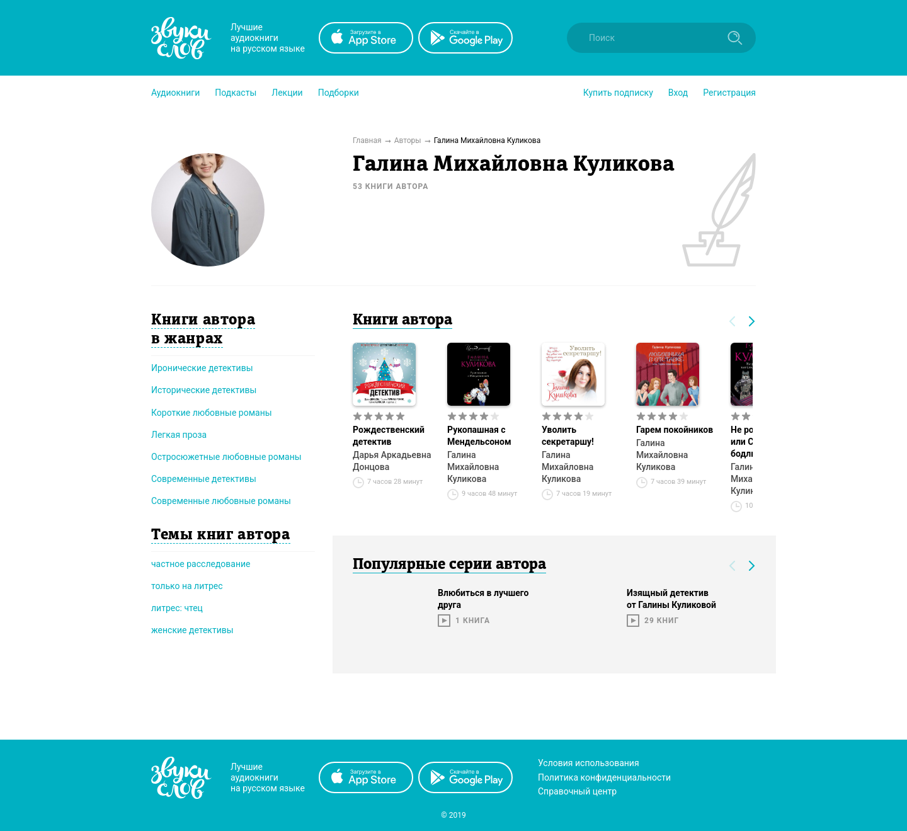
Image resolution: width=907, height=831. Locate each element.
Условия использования (588, 763)
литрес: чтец (177, 608)
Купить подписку (618, 93)
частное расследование (201, 564)
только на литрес (187, 586)
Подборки (338, 93)
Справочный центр (577, 791)
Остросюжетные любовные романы (226, 457)
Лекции (286, 93)
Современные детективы (203, 479)
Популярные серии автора (449, 565)
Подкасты (235, 93)
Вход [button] (678, 93)
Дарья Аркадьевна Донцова (392, 461)
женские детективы (192, 630)
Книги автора (402, 320)
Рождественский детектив (389, 436)
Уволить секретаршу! (568, 436)
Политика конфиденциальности (604, 777)
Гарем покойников (674, 430)
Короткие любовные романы (211, 413)
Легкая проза (179, 435)
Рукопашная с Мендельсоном (479, 436)
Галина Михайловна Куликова (473, 467)
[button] (175, 93)
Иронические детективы (202, 368)
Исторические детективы (203, 390)
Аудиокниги (175, 93)
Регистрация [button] (729, 93)
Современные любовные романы (221, 501)
